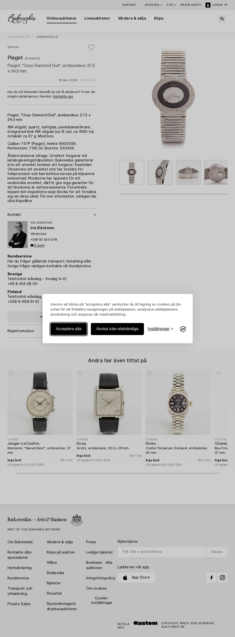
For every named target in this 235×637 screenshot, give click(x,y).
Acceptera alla (68, 329)
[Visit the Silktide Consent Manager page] (183, 329)
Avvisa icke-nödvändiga (117, 329)
